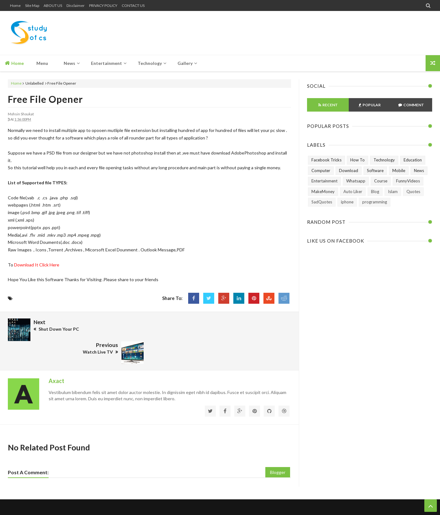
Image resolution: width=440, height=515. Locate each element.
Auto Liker (352, 191)
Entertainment (324, 180)
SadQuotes (321, 201)
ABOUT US (53, 5)
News (419, 170)
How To (357, 159)
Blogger (277, 449)
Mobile (398, 170)
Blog (375, 191)
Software (375, 170)
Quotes (413, 191)
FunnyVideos (408, 180)
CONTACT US (133, 5)
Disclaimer (75, 5)
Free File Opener (45, 99)
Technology (384, 159)
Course (380, 180)
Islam (393, 191)
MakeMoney (323, 191)
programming (374, 201)
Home (15, 5)
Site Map (32, 5)
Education (413, 159)
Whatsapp (355, 180)
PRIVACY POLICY (103, 5)
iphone (347, 201)
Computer (320, 170)
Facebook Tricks (326, 159)
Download (348, 170)
